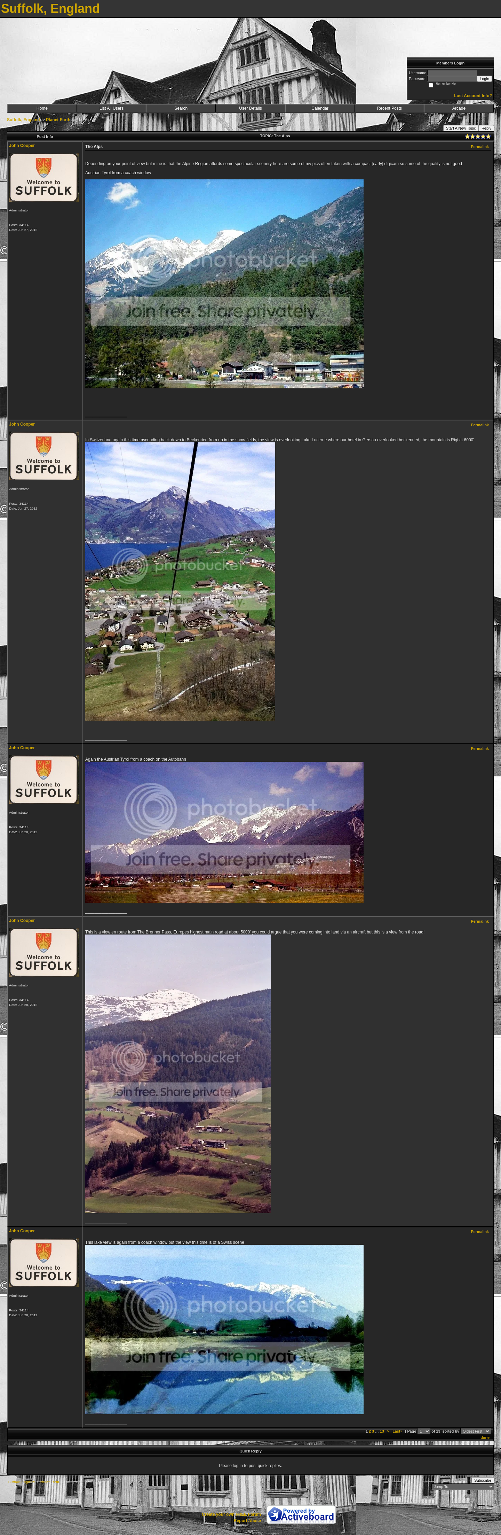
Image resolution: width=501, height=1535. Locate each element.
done (485, 1437)
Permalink (480, 147)
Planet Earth (58, 119)
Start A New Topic (461, 128)
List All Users (112, 108)
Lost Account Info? (473, 95)
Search (181, 108)
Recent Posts (389, 108)
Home (42, 108)
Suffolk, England (23, 119)
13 (382, 1431)
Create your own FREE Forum (231, 1514)
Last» (397, 1431)
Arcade (459, 108)
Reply (486, 128)
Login (484, 79)
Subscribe (482, 1480)
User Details (250, 108)
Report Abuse (247, 1520)
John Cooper (22, 145)
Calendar (319, 108)
